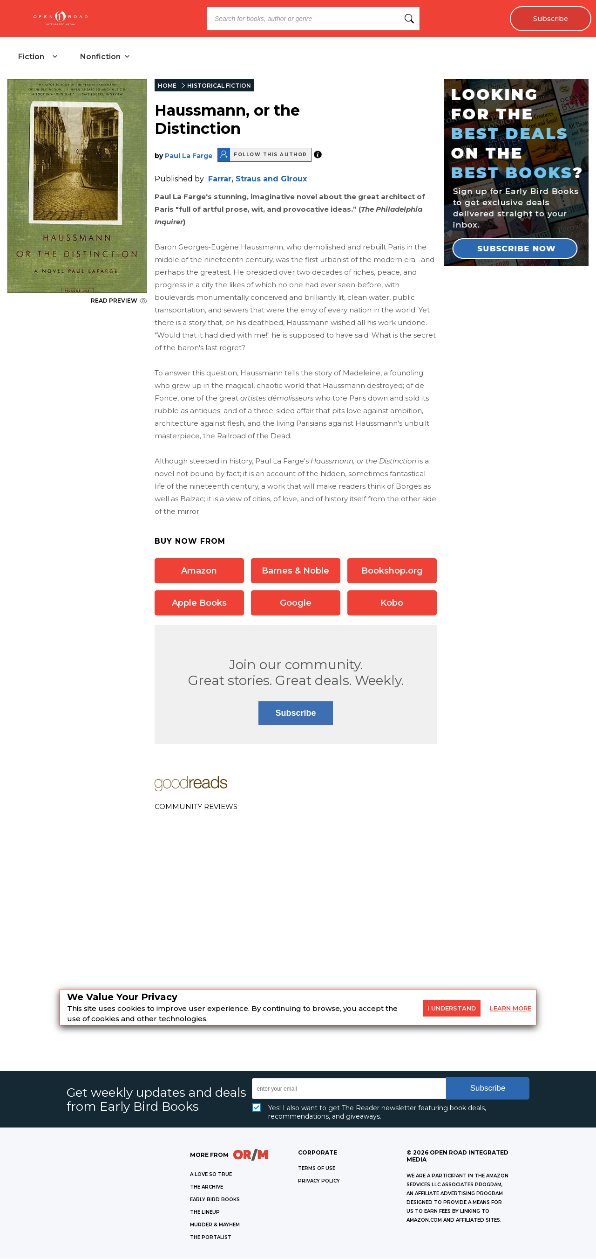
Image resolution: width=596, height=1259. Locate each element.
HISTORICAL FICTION (219, 86)
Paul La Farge (189, 156)
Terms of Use (316, 1169)
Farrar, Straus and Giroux (257, 178)
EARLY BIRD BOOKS (215, 1200)
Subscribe (550, 18)
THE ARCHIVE (206, 1187)
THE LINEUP (205, 1213)
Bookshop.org (392, 571)
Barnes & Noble (295, 571)
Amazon (199, 571)
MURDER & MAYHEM (215, 1225)
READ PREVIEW (119, 300)
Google (296, 603)
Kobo (391, 603)
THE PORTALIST (210, 1238)
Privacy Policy (319, 1181)
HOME (167, 86)
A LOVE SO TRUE (211, 1175)
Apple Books (199, 603)
